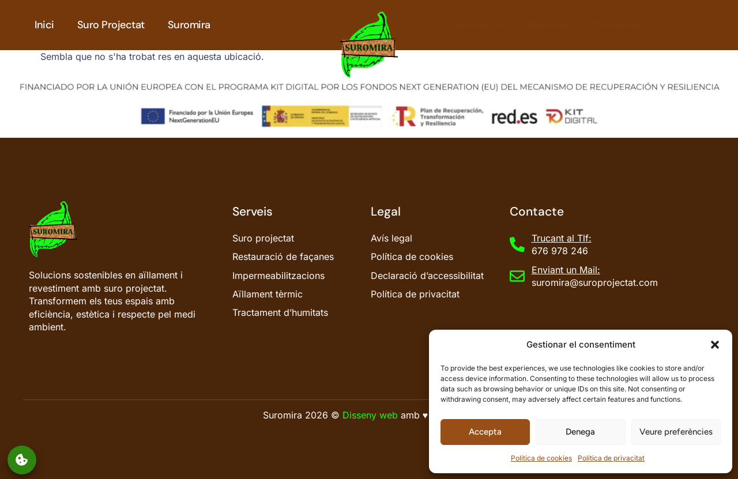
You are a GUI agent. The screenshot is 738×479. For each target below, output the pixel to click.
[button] (715, 344)
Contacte (616, 25)
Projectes (550, 25)
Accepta (485, 432)
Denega (580, 432)
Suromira (189, 25)
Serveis (479, 25)
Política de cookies (541, 458)
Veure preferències (676, 432)
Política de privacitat (611, 458)
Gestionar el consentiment (21, 459)
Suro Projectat (111, 25)
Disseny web (370, 415)
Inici (44, 25)
